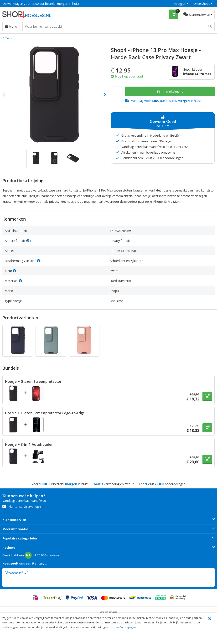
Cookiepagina (127, 627)
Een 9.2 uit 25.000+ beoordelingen (26, 3)
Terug (9, 38)
